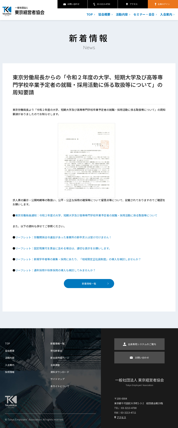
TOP (89, 14)
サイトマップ (57, 379)
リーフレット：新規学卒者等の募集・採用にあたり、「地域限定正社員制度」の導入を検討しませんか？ (78, 259)
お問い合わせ (73, 4)
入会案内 (166, 14)
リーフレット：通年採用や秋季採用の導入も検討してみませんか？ (55, 270)
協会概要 (104, 14)
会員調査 (55, 365)
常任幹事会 (56, 350)
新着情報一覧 (89, 283)
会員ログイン (164, 4)
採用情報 (9, 372)
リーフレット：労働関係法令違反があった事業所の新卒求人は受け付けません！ (63, 237)
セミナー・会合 (144, 14)
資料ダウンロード (59, 372)
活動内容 (122, 14)
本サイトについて (59, 386)
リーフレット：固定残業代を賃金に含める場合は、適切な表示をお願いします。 (63, 248)
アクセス (134, 4)
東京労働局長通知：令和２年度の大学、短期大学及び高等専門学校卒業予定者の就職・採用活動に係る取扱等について (86, 215)
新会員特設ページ (59, 357)
